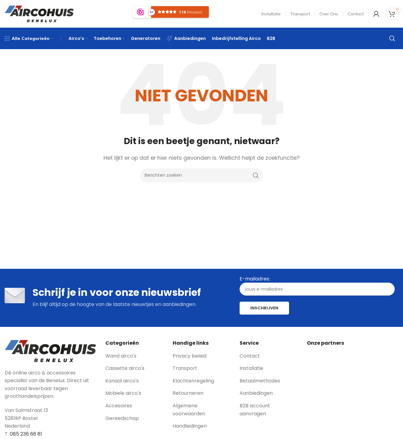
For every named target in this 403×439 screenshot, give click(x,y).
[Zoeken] (392, 38)
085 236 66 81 (26, 433)
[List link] (134, 356)
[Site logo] (39, 13)
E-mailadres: (317, 285)
